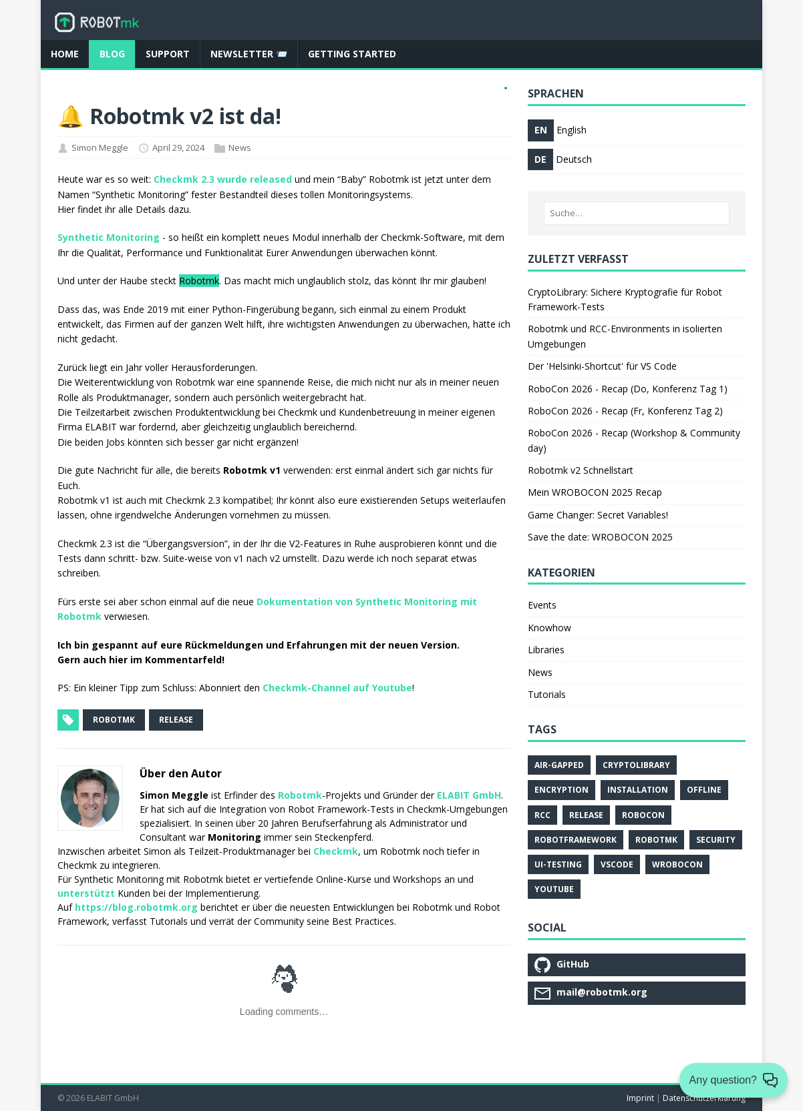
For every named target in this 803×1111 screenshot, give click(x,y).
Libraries (546, 649)
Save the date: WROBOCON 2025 (600, 536)
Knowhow (549, 627)
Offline (704, 789)
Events (542, 605)
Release (586, 815)
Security (716, 839)
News (239, 147)
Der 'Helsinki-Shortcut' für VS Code (602, 366)
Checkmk (335, 851)
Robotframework (575, 839)
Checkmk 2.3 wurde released (223, 179)
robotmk (114, 719)
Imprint (640, 1098)
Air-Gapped (559, 765)
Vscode (617, 864)
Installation (637, 789)
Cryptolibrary (636, 765)
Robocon (643, 815)
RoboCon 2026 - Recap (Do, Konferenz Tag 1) (628, 388)
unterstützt (86, 893)
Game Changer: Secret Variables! (598, 514)
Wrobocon (677, 864)
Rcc (542, 815)
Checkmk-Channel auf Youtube (337, 687)
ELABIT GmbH (469, 795)
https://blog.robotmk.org (136, 907)
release (176, 719)
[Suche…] (637, 213)
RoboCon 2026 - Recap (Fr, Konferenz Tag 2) (625, 410)
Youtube (554, 889)
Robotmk (300, 795)
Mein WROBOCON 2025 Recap (595, 492)
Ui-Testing (558, 864)
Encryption (561, 789)
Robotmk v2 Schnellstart (580, 470)
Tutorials (547, 694)
